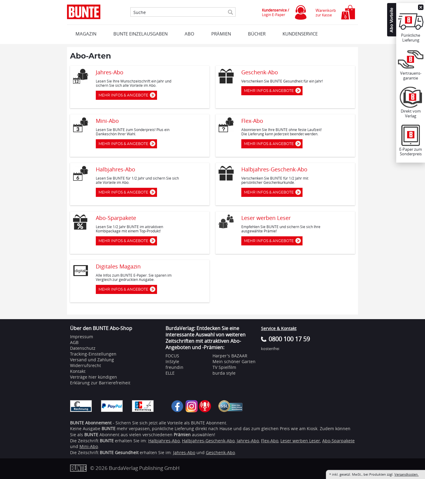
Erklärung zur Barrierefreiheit (100, 383)
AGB (74, 342)
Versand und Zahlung (92, 360)
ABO (189, 34)
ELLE (170, 373)
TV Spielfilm (224, 367)
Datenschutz (82, 348)
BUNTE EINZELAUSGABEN (140, 34)
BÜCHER (257, 34)
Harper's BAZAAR (229, 356)
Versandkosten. (406, 474)
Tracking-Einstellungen (93, 354)
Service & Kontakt (278, 328)
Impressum (81, 336)
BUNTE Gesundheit (119, 452)
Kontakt (77, 371)
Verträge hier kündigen (93, 377)
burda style (224, 373)
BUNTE (107, 441)
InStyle (172, 361)
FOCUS (172, 356)
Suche (139, 12)
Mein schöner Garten (234, 361)
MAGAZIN (85, 34)
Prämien (221, 34)
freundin (174, 367)
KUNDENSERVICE (300, 34)
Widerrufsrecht (85, 365)
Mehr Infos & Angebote (125, 95)
